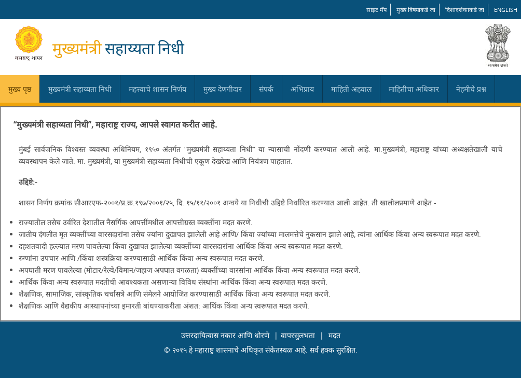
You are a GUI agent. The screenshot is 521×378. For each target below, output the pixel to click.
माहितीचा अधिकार (414, 89)
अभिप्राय (302, 89)
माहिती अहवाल (351, 89)
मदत (334, 335)
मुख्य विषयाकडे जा (415, 9)
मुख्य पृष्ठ (19, 89)
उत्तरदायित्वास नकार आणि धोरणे (225, 335)
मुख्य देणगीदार (222, 89)
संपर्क (266, 89)
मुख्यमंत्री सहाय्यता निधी (80, 89)
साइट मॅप (376, 9)
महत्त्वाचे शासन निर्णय (157, 89)
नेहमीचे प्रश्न (471, 89)
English (505, 9)
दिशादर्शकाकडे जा (464, 9)
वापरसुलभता (298, 335)
